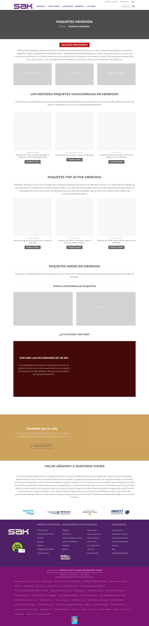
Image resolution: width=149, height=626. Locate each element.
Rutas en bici (40, 586)
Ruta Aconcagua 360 (73, 581)
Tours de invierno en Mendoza (25, 604)
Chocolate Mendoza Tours (69, 586)
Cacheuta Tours (52, 586)
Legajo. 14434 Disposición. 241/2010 (89, 570)
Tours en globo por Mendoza (68, 595)
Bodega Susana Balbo (45, 549)
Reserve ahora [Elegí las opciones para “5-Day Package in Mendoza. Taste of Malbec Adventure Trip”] (74, 247)
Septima (40, 545)
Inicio (62, 26)
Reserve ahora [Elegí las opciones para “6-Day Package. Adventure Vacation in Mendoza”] (116, 247)
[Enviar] (133, 6)
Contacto (124, 2)
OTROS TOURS (54, 6)
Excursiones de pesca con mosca (61, 590)
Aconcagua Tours (93, 545)
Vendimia (18, 586)
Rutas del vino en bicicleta (118, 581)
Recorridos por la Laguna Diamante (27, 581)
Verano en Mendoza (117, 600)
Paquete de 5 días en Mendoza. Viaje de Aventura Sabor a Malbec (74, 241)
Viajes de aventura (94, 534)
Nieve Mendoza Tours (117, 604)
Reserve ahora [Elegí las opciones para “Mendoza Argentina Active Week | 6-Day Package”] (32, 247)
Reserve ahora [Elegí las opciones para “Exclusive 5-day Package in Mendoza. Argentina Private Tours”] (116, 162)
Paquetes (80, 6)
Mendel (40, 538)
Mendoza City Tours (79, 600)
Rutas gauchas (80, 590)
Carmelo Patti (42, 530)
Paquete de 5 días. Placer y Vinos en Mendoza (74, 155)
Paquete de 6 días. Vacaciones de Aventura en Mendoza (116, 241)
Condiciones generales (120, 538)
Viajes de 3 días (92, 553)
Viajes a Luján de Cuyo (62, 600)
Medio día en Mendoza (95, 590)
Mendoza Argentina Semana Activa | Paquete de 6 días (33, 241)
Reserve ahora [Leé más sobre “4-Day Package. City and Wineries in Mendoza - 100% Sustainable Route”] (32, 162)
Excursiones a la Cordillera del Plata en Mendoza (31, 590)
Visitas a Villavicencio (62, 609)
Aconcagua (68, 6)
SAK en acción (111, 2)
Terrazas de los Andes (45, 534)
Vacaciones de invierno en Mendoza (38, 614)
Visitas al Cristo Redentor (88, 595)
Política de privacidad (120, 542)
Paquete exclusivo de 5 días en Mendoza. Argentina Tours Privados (116, 156)
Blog (113, 549)
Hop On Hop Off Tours (39, 595)
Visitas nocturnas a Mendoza (98, 600)
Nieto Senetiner (43, 553)
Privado (83, 609)
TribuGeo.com (88, 577)
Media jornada (28, 586)
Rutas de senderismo (70, 542)
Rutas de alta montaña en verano (26, 600)
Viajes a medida (93, 538)
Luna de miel (92, 542)
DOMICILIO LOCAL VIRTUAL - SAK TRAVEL (74, 575)
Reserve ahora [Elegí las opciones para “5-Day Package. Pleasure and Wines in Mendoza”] (74, 159)
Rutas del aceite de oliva (46, 604)
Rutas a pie (75, 609)
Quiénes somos (117, 530)
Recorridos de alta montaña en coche (113, 595)
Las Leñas (91, 6)
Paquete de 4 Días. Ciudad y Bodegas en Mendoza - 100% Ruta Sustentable (32, 156)
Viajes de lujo (92, 530)
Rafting (65, 549)
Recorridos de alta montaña (115, 590)
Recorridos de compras (100, 604)
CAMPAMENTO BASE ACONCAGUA (94, 581)
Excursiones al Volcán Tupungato (26, 609)
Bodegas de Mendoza (120, 553)
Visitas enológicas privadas (72, 538)
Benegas (40, 542)
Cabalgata (66, 545)
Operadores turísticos (120, 534)
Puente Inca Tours (46, 600)
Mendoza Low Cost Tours (121, 609)
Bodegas (41, 6)
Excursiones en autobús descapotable (69, 604)
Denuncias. (98, 572)
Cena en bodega (105, 609)
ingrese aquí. (89, 572)
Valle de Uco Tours (46, 609)
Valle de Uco (66, 534)
